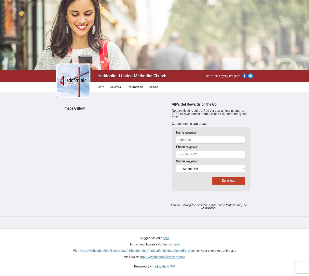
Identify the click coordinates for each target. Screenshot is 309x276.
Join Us (153, 87)
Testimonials (135, 87)
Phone (186, 147)
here (166, 238)
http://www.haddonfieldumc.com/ (162, 257)
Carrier (186, 161)
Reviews (115, 87)
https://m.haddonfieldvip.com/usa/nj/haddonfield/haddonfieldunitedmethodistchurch (138, 251)
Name (186, 132)
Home (100, 87)
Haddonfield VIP (163, 266)
